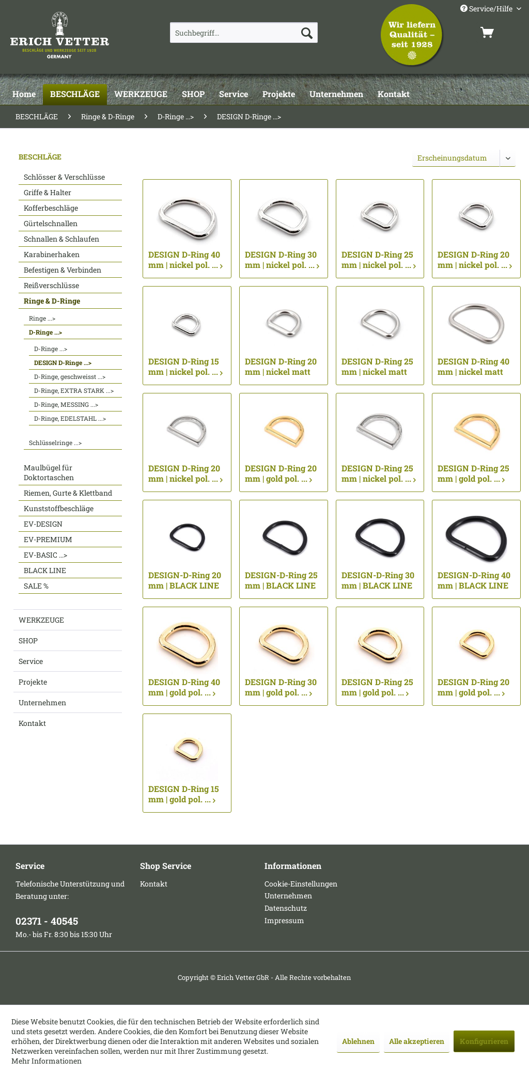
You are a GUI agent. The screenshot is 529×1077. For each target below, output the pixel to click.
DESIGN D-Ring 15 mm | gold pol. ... (183, 794)
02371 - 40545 (46, 920)
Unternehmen (42, 702)
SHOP (28, 640)
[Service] (233, 94)
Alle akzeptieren (416, 1041)
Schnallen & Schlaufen (61, 239)
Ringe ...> (42, 318)
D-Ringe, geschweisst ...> (69, 376)
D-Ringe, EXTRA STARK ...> (74, 390)
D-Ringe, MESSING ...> (66, 404)
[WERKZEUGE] (141, 94)
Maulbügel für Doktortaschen (49, 472)
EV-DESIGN (43, 524)
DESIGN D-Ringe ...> (62, 362)
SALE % (36, 586)
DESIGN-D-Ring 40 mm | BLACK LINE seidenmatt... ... (474, 580)
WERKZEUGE (41, 620)
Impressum (284, 920)
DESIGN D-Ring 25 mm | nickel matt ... (377, 366)
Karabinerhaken (52, 254)
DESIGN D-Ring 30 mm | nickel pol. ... (282, 259)
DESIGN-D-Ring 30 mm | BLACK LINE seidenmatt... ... (377, 580)
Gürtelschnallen (50, 223)
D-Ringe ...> (45, 332)
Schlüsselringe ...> (55, 442)
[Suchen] (307, 32)
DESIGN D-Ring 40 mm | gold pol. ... (184, 687)
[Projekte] (278, 94)
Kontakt (32, 723)
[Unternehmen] (336, 94)
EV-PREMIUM (48, 539)
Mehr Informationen (46, 1061)
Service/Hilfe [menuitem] (487, 8)
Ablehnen (358, 1041)
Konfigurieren (484, 1041)
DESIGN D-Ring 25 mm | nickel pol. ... (378, 259)
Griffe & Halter (47, 192)
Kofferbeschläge (51, 208)
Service (31, 661)
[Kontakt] (393, 94)
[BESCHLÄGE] (75, 94)
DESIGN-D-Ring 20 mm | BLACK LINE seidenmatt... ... (184, 580)
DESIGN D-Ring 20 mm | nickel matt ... (281, 366)
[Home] (24, 94)
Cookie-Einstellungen (300, 884)
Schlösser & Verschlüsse (64, 177)
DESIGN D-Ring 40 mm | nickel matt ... (473, 366)
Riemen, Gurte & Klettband (68, 493)
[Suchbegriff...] (244, 32)
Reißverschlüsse (51, 285)
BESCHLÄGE (40, 157)
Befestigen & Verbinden (62, 270)
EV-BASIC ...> (45, 555)
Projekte (33, 682)
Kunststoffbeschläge (59, 508)
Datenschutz (285, 908)
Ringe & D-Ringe (52, 301)
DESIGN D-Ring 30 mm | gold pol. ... (281, 687)
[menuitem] (244, 32)
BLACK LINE (45, 570)
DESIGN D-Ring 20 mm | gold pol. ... (281, 473)
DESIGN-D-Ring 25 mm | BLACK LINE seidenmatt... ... (281, 580)
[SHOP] (193, 94)
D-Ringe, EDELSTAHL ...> (70, 418)
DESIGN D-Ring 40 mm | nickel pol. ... (185, 259)
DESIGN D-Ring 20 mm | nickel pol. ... (475, 259)
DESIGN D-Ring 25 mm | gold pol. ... (473, 473)
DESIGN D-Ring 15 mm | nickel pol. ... (185, 366)
